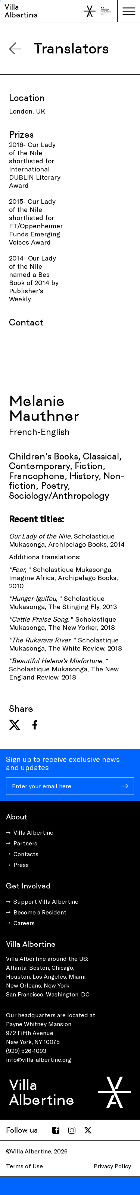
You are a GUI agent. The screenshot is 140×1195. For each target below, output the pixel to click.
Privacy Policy (112, 1165)
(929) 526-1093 (26, 1050)
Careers (24, 922)
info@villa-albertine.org (38, 1059)
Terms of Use (24, 1165)
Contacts (25, 853)
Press (21, 864)
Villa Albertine (21, 11)
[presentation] (65, 360)
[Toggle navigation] (129, 11)
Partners (25, 843)
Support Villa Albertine (45, 901)
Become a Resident (39, 912)
